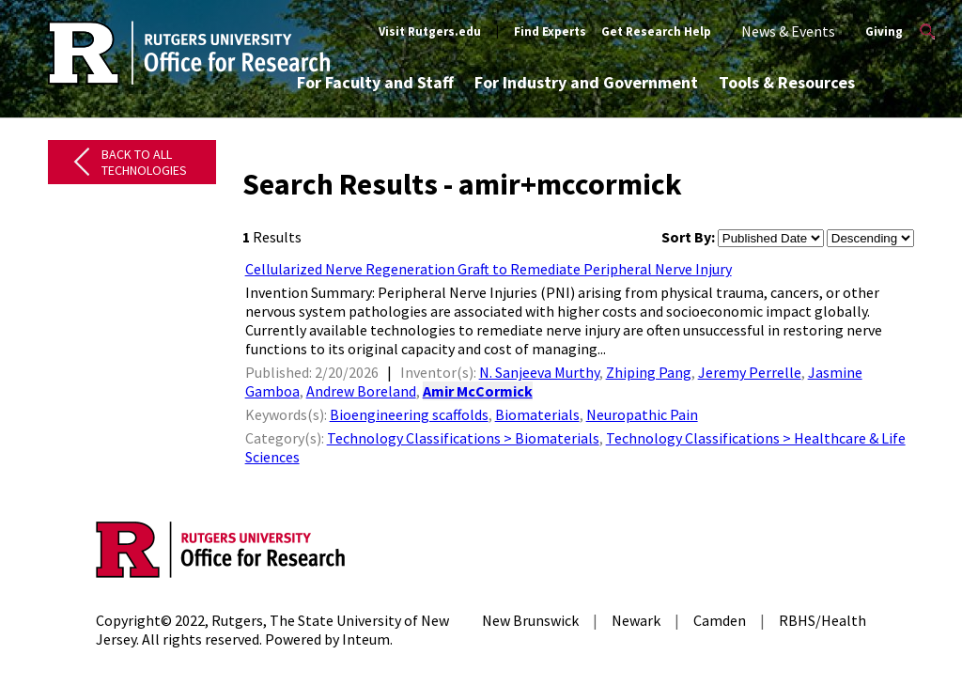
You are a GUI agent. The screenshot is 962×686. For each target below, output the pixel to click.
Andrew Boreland (361, 391)
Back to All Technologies (144, 162)
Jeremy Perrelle (749, 372)
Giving (884, 31)
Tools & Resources (787, 82)
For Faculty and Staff (375, 82)
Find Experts (550, 31)
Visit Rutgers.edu (430, 31)
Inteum (366, 639)
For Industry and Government (586, 82)
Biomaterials (537, 414)
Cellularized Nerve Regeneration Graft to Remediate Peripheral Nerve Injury (488, 268)
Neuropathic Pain (642, 414)
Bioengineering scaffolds (409, 414)
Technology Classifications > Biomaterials (463, 438)
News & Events (788, 31)
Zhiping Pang (648, 372)
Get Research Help (656, 31)
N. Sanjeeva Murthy (539, 372)
